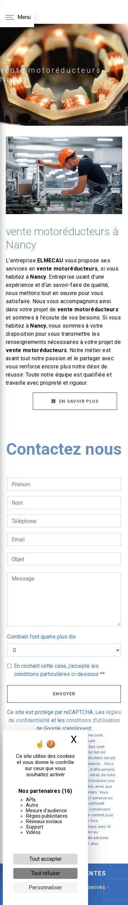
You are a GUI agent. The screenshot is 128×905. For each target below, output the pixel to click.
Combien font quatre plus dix (41, 636)
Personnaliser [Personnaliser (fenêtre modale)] (45, 887)
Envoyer (64, 693)
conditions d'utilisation (93, 720)
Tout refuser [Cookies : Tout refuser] (45, 873)
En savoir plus (75, 401)
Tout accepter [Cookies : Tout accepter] (45, 859)
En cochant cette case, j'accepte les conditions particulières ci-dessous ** (59, 670)
